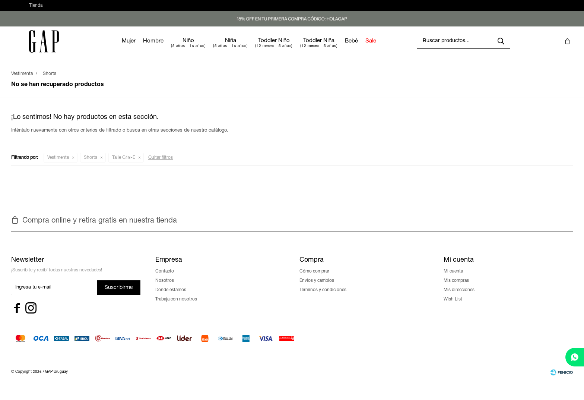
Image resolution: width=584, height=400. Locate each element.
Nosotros (164, 288)
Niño (210, 48)
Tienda (35, 9)
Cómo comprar (314, 279)
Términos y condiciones (322, 297)
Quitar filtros (160, 165)
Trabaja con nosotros (176, 307)
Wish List (453, 307)
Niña (252, 48)
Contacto (164, 279)
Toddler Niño (296, 48)
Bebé (373, 48)
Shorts (90, 165)
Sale (393, 48)
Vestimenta (58, 165)
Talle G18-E (123, 165)
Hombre (175, 48)
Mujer (151, 48)
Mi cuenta (453, 279)
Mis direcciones (459, 297)
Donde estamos (170, 297)
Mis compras (456, 288)
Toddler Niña (341, 48)
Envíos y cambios (316, 288)
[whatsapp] (574, 357)
